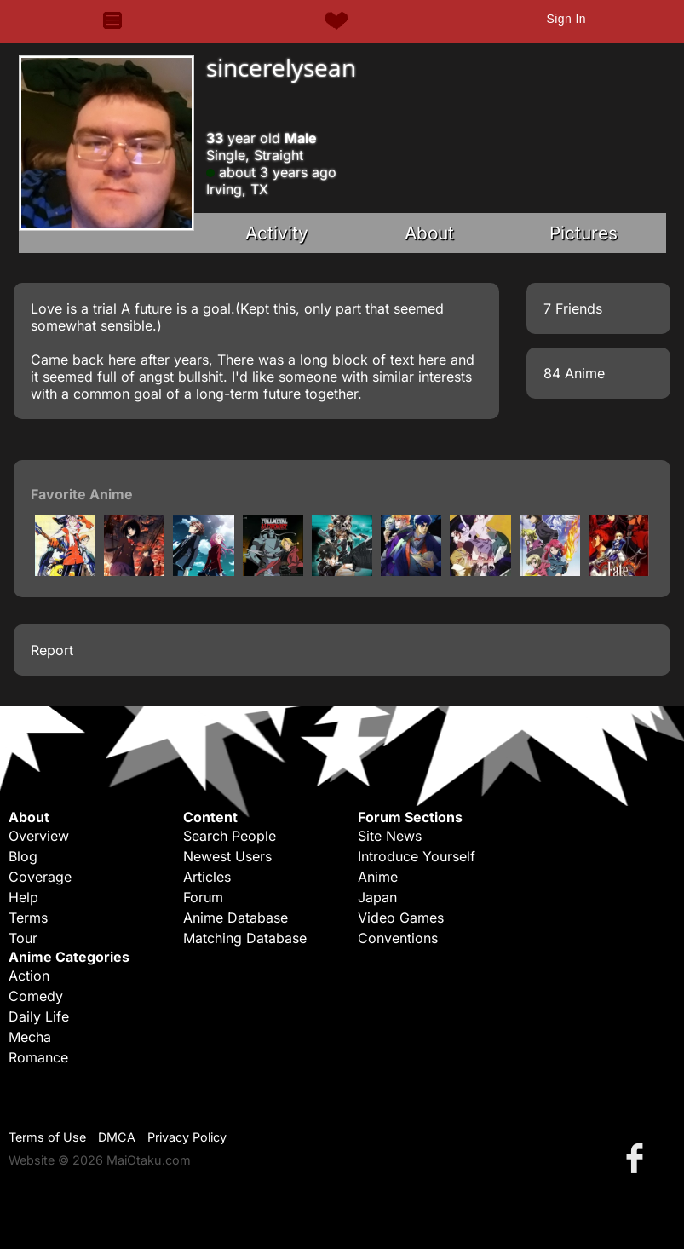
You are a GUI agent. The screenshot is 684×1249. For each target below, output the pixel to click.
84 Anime (574, 373)
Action (29, 975)
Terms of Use (47, 1137)
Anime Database (235, 917)
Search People (229, 835)
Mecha (30, 1036)
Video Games (401, 917)
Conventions (398, 938)
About (429, 233)
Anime (378, 876)
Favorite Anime (82, 494)
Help (23, 897)
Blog (23, 856)
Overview (39, 835)
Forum (203, 897)
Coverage (40, 876)
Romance (38, 1057)
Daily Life (39, 1016)
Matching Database (245, 938)
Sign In (565, 19)
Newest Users (227, 856)
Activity (276, 233)
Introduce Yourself (416, 856)
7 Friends (572, 308)
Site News (390, 835)
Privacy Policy (187, 1137)
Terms (28, 917)
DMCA (116, 1137)
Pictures (583, 233)
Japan (377, 897)
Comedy (36, 995)
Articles (207, 876)
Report (52, 650)
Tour (23, 938)
